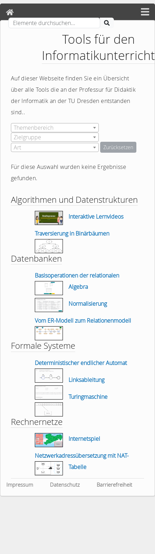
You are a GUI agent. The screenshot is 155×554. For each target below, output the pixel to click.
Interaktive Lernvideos (96, 216)
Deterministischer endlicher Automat (81, 363)
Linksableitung (86, 380)
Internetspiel (84, 439)
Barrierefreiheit (114, 484)
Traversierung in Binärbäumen (72, 233)
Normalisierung (88, 304)
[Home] (10, 12)
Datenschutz (65, 484)
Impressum (19, 484)
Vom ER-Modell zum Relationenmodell (83, 320)
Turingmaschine (88, 397)
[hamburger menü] (145, 12)
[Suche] (54, 23)
